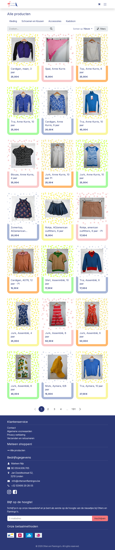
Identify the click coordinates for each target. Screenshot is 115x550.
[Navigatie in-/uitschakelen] (105, 4)
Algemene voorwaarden (19, 431)
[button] (83, 28)
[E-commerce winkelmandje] (99, 4)
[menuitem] (13, 21)
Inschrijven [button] (100, 518)
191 (73, 409)
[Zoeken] (51, 28)
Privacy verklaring (16, 434)
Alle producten (16, 450)
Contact (11, 427)
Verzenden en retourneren (20, 438)
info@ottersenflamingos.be (26, 480)
